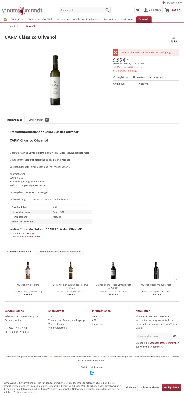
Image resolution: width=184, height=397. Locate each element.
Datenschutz (98, 316)
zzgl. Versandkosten (133, 66)
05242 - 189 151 (16, 328)
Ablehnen (130, 387)
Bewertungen (39, 120)
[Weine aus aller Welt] (40, 19)
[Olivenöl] (144, 19)
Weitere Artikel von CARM (25, 236)
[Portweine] (109, 19)
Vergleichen (121, 77)
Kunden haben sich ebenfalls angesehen (59, 251)
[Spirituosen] (127, 19)
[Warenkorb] (173, 10)
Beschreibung (14, 119)
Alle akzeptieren (150, 387)
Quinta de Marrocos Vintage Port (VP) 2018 (113, 286)
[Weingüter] (17, 19)
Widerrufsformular (58, 327)
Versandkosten (55, 356)
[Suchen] (107, 10)
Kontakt (52, 316)
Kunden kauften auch (19, 251)
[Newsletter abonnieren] (174, 336)
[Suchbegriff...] (85, 10)
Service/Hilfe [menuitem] (171, 2)
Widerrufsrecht (56, 324)
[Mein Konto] (153, 10)
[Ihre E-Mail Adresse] (153, 336)
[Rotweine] (63, 19)
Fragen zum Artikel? (22, 233)
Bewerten (156, 77)
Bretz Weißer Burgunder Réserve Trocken (70, 286)
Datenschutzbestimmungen (164, 342)
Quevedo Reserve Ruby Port (156, 284)
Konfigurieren (171, 387)
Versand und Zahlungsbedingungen (67, 320)
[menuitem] (85, 10)
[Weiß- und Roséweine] (86, 19)
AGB (94, 320)
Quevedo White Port (28, 284)
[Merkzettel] (137, 10)
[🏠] (5, 19)
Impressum (98, 324)
